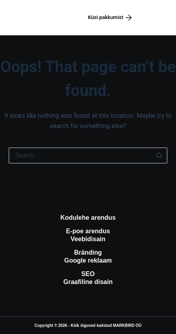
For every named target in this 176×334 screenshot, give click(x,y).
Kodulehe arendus (88, 217)
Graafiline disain (88, 281)
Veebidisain (88, 239)
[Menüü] (156, 17)
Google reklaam (88, 260)
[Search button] (159, 155)
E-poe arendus (88, 231)
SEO (88, 274)
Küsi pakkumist (110, 17)
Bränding (88, 252)
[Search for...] (80, 155)
